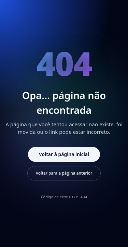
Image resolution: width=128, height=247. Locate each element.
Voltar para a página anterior (64, 173)
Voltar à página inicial (64, 154)
